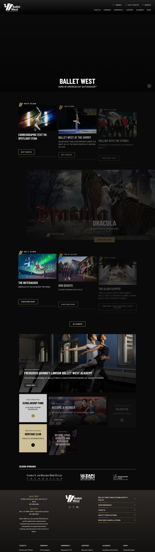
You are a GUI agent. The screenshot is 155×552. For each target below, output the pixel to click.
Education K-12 (66, 550)
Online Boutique (129, 550)
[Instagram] (70, 507)
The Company (45, 550)
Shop (149, 10)
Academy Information (110, 550)
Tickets (97, 10)
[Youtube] (77, 507)
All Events (77, 324)
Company (107, 10)
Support (130, 10)
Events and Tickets (26, 550)
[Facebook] (73, 507)
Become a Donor (87, 550)
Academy (140, 10)
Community (118, 10)
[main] (77, 236)
